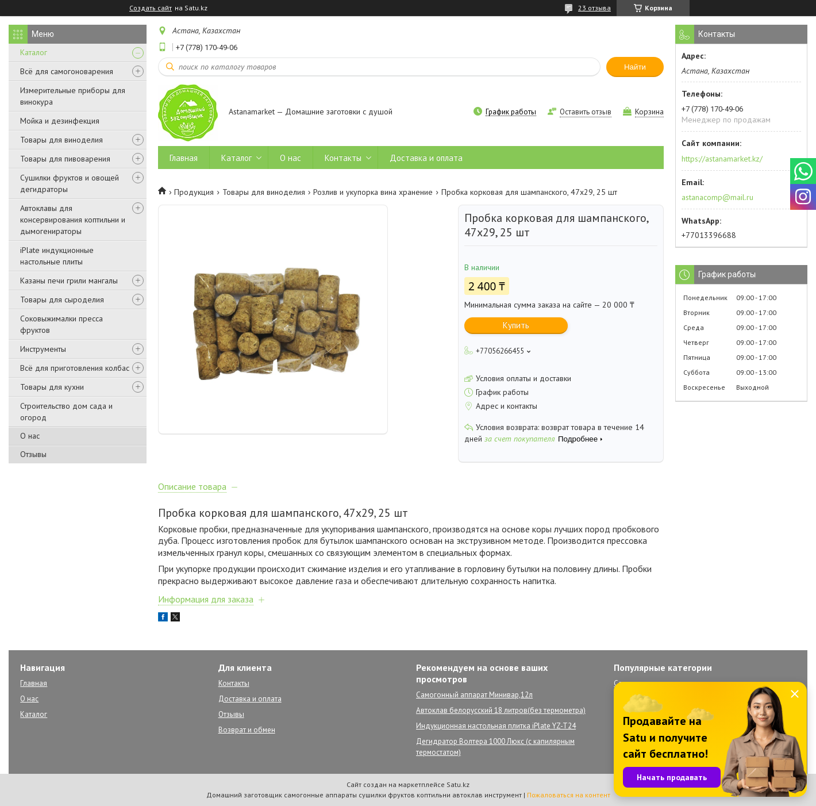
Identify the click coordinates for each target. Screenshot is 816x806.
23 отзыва (594, 7)
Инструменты (43, 349)
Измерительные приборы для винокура (72, 96)
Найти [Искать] (635, 67)
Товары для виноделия (61, 140)
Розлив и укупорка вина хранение (373, 192)
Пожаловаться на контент (568, 794)
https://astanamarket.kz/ (722, 158)
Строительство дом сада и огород (66, 412)
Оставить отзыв (585, 112)
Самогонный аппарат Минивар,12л (474, 695)
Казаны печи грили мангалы (69, 280)
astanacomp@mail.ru (717, 197)
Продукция (194, 192)
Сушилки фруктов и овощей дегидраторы (69, 183)
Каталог (33, 52)
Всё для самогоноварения (66, 71)
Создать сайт (150, 8)
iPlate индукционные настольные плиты (57, 256)
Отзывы (33, 454)
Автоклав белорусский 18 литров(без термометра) (501, 710)
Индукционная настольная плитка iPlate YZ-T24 (496, 726)
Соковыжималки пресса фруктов (61, 324)
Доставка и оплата (426, 157)
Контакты (343, 157)
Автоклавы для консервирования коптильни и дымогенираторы (72, 219)
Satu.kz (458, 784)
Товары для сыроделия (62, 299)
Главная (184, 157)
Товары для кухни (52, 387)
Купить (516, 325)
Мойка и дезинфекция (59, 121)
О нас (30, 436)
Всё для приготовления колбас (74, 368)
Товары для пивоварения (65, 158)
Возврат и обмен (246, 730)
